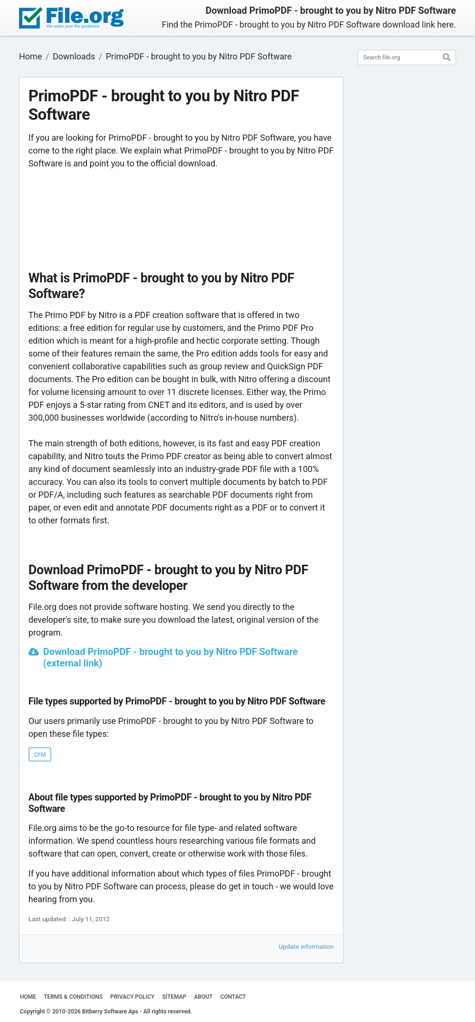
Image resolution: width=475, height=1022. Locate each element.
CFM (40, 755)
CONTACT (233, 996)
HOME (28, 996)
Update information (306, 946)
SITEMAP (174, 996)
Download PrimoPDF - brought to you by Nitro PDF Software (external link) (170, 657)
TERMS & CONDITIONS (73, 996)
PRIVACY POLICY (132, 996)
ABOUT (203, 996)
